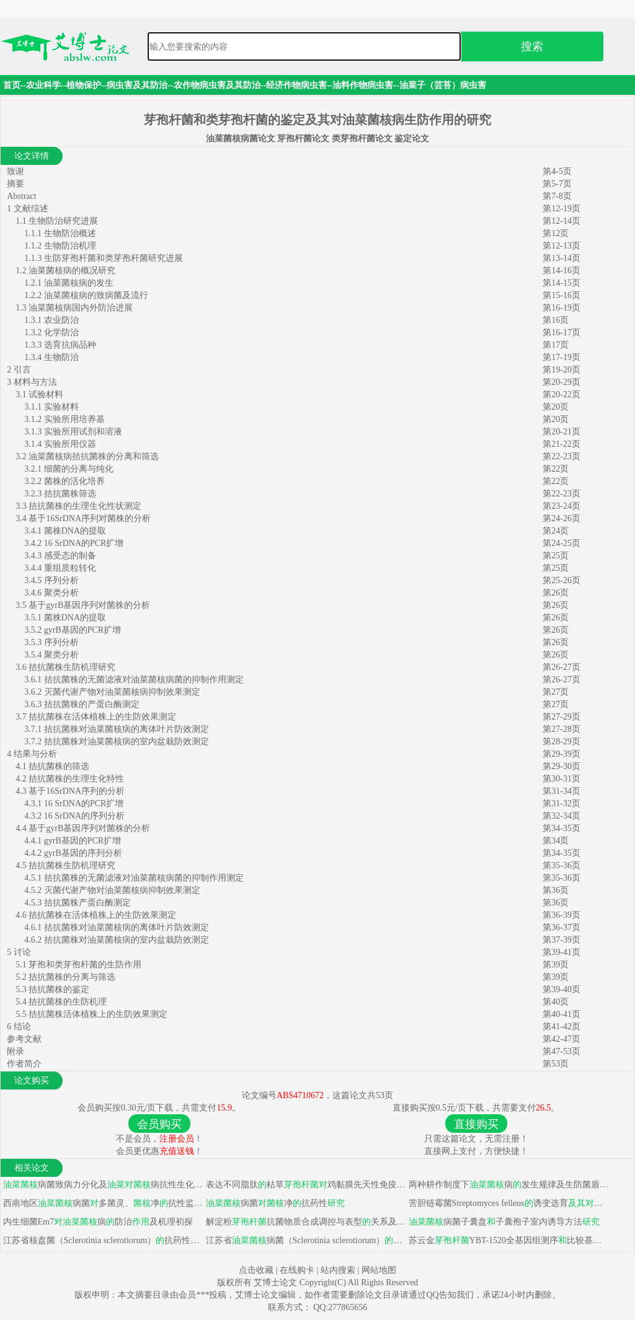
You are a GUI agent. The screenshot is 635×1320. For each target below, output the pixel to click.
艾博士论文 (277, 1282)
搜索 (532, 46)
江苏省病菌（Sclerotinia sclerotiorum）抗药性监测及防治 (304, 1240)
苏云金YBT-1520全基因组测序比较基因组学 (507, 1240)
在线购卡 (297, 1270)
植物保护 (83, 85)
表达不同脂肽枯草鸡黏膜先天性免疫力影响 (304, 1184)
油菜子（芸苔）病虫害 (442, 85)
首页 (11, 85)
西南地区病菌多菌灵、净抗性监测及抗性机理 (102, 1203)
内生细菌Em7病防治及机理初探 (97, 1221)
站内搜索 (338, 1270)
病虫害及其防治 (137, 85)
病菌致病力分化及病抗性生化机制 (102, 1184)
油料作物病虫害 (362, 85)
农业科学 (43, 85)
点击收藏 (256, 1270)
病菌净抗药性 (274, 1203)
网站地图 (379, 1270)
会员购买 (159, 1124)
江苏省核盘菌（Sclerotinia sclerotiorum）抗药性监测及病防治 (102, 1240)
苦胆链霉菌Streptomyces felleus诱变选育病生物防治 (507, 1203)
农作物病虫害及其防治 (217, 85)
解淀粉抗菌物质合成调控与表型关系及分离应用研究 (304, 1221)
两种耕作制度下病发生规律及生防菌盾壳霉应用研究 (507, 1184)
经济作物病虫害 (296, 85)
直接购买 (476, 1124)
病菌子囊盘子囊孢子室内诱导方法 (503, 1221)
